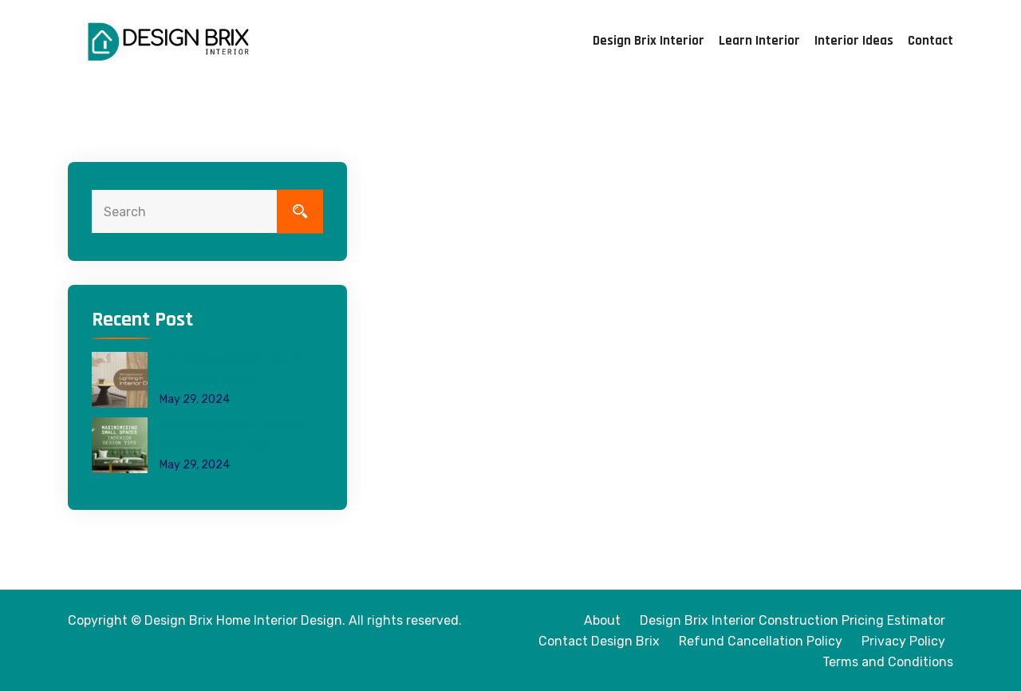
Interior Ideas (853, 40)
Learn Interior (759, 40)
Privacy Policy (903, 641)
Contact (930, 40)
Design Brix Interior (648, 40)
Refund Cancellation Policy (760, 641)
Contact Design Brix (599, 641)
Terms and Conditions (887, 661)
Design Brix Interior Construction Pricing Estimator (792, 620)
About (602, 620)
